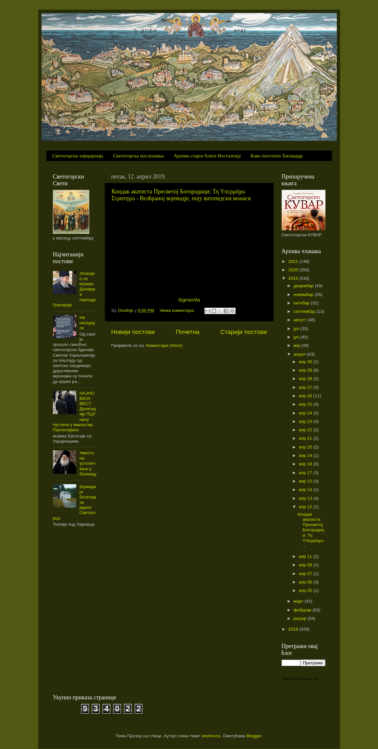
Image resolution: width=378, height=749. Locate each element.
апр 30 (306, 361)
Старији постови (243, 331)
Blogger (253, 735)
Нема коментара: (178, 310)
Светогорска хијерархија (77, 155)
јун (297, 337)
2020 (293, 269)
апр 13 (306, 498)
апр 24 (306, 413)
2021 (293, 261)
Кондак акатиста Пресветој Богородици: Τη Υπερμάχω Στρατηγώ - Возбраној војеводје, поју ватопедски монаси (181, 195)
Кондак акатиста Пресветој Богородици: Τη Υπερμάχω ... (311, 530)
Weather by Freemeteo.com (300, 679)
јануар (301, 618)
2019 (293, 278)
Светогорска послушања (138, 155)
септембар (305, 311)
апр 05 (306, 590)
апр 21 (306, 438)
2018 (293, 629)
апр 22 (306, 429)
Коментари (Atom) (164, 345)
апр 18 (306, 463)
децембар (304, 285)
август (301, 319)
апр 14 (306, 489)
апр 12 (306, 506)
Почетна (188, 331)
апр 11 (306, 556)
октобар (302, 303)
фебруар (303, 610)
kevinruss (211, 735)
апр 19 (306, 455)
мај (297, 345)
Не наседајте (87, 322)
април (300, 354)
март (299, 601)
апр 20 (306, 447)
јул (297, 328)
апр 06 (306, 582)
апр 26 (306, 395)
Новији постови (133, 331)
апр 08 (306, 564)
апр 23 (306, 421)
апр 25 (306, 404)
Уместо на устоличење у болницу (87, 463)
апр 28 (306, 378)
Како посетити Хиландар (276, 155)
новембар (304, 294)
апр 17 (306, 472)
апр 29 (306, 370)
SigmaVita (189, 299)
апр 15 (306, 481)
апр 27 (306, 387)
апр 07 (306, 573)
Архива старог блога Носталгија (207, 155)
